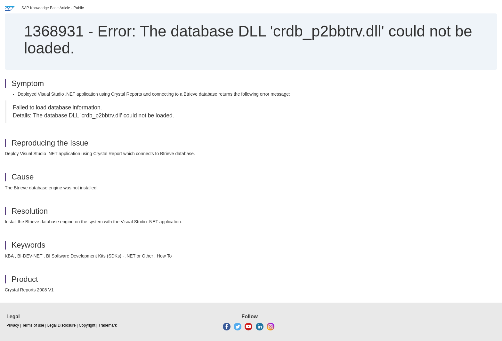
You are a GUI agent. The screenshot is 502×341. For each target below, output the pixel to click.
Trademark (107, 325)
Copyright (87, 325)
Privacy (12, 325)
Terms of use (33, 325)
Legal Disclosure (61, 325)
